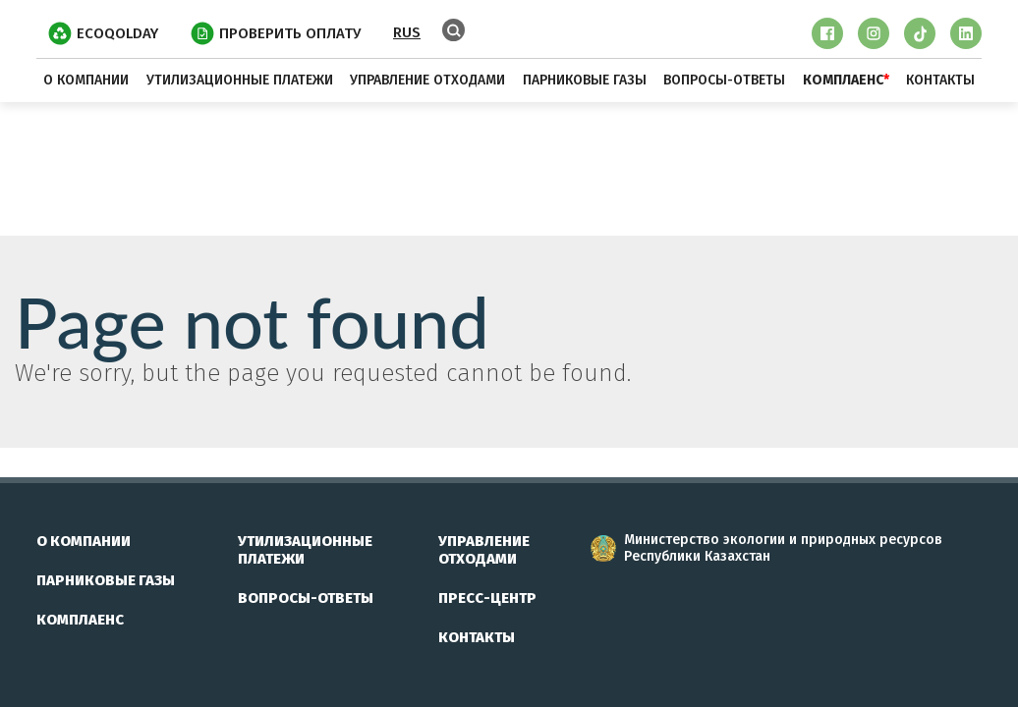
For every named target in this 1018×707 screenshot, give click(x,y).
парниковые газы (585, 80)
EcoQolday (103, 33)
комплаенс (80, 619)
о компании (86, 80)
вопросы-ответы (724, 80)
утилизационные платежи (239, 80)
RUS (407, 32)
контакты (940, 80)
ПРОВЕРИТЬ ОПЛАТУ (276, 33)
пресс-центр (487, 598)
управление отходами (427, 80)
